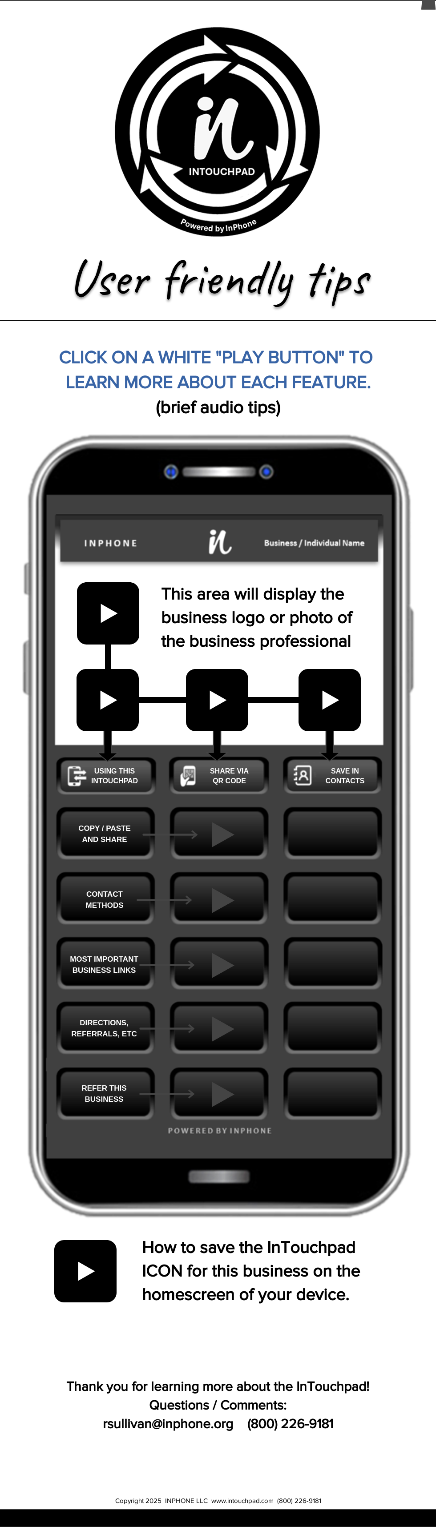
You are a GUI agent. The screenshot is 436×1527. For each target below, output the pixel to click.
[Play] (223, 834)
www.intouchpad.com (242, 1500)
